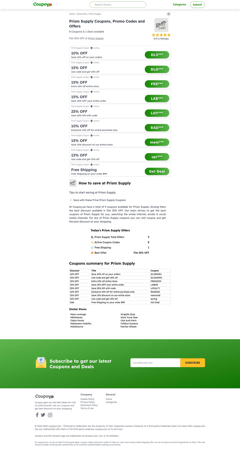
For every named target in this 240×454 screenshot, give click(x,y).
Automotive (82, 14)
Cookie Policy (87, 399)
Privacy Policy (88, 402)
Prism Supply (96, 38)
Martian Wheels (128, 326)
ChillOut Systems (129, 323)
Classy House (77, 320)
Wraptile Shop (128, 314)
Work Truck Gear (129, 317)
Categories (179, 4)
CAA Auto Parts (129, 320)
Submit (197, 4)
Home (72, 14)
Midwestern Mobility (80, 323)
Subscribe (192, 362)
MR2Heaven (76, 317)
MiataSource (76, 326)
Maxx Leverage (78, 314)
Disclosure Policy (89, 405)
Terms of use (87, 408)
